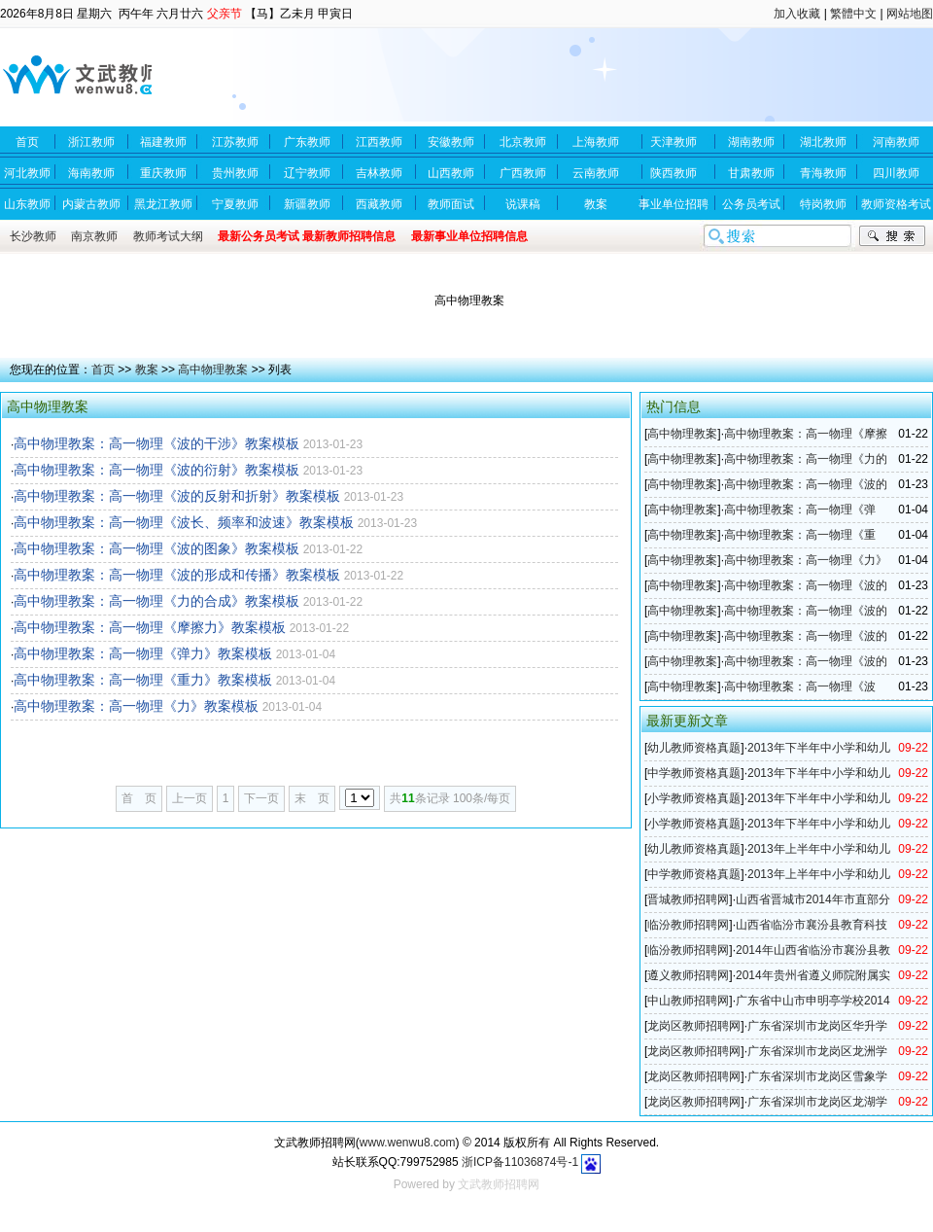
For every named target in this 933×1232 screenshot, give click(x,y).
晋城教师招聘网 (688, 899)
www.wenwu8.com (408, 1142)
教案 (146, 369)
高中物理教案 (213, 369)
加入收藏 (797, 13)
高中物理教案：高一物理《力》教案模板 (136, 706)
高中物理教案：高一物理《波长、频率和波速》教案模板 (184, 522)
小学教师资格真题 (694, 798)
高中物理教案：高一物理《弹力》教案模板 (143, 653)
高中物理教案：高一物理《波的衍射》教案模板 (156, 469)
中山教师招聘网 (688, 1000)
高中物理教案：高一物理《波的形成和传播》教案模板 (177, 574)
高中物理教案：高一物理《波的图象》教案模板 (156, 548)
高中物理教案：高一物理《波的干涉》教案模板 (156, 443)
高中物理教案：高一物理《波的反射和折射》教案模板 (177, 496)
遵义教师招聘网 (688, 975)
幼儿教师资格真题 (694, 748)
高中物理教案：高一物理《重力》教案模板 (143, 679)
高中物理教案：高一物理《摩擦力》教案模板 (150, 627)
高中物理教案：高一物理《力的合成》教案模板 (156, 601)
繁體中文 (853, 13)
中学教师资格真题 (694, 773)
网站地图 (909, 13)
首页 (103, 369)
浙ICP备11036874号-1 (520, 1162)
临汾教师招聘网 (688, 925)
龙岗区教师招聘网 (694, 1026)
